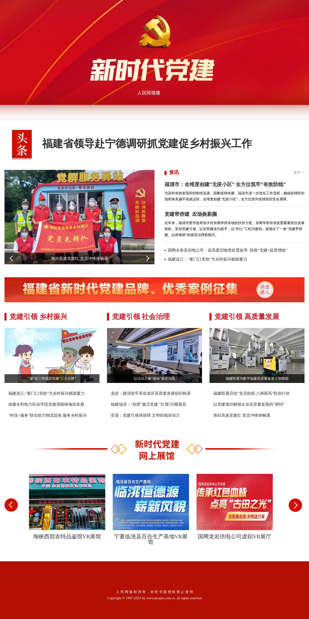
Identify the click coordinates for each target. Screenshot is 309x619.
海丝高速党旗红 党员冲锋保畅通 (241, 415)
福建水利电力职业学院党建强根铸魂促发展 (46, 404)
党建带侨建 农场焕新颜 (191, 214)
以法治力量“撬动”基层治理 (154, 378)
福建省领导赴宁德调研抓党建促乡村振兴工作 (147, 143)
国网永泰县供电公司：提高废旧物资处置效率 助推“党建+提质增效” (228, 250)
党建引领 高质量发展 (246, 316)
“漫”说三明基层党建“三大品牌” (52, 378)
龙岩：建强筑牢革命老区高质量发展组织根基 (151, 393)
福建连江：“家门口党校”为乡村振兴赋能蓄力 (207, 259)
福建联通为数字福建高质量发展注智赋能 (257, 378)
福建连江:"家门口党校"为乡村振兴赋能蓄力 (46, 393)
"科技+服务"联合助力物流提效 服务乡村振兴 (47, 415)
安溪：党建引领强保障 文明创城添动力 (145, 415)
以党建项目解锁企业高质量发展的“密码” (249, 404)
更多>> (299, 172)
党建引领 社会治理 (141, 316)
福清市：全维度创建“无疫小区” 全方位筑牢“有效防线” (225, 184)
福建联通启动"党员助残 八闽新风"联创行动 (251, 393)
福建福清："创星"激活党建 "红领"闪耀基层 (148, 404)
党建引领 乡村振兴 (38, 316)
